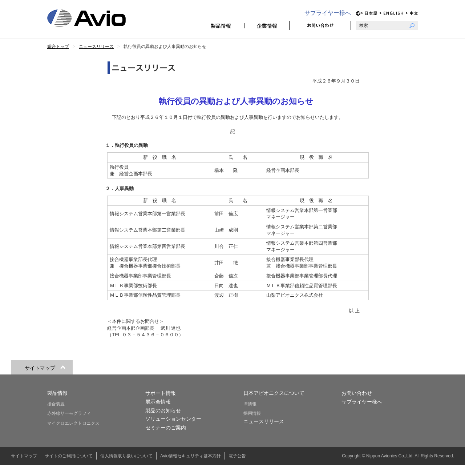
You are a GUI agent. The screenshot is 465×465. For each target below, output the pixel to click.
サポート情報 (160, 393)
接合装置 (56, 403)
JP (369, 13)
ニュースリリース (263, 421)
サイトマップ (24, 455)
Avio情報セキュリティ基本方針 (190, 455)
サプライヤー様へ (327, 13)
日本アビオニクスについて (273, 393)
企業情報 (266, 25)
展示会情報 (158, 402)
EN (392, 13)
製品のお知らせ (163, 410)
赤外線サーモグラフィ (69, 413)
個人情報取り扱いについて (126, 455)
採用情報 (252, 413)
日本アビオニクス (95, 18)
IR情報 (249, 403)
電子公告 (237, 455)
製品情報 (221, 25)
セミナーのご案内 (165, 427)
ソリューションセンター (173, 419)
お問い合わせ (320, 25)
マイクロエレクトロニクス (73, 423)
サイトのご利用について (69, 455)
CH (412, 13)
